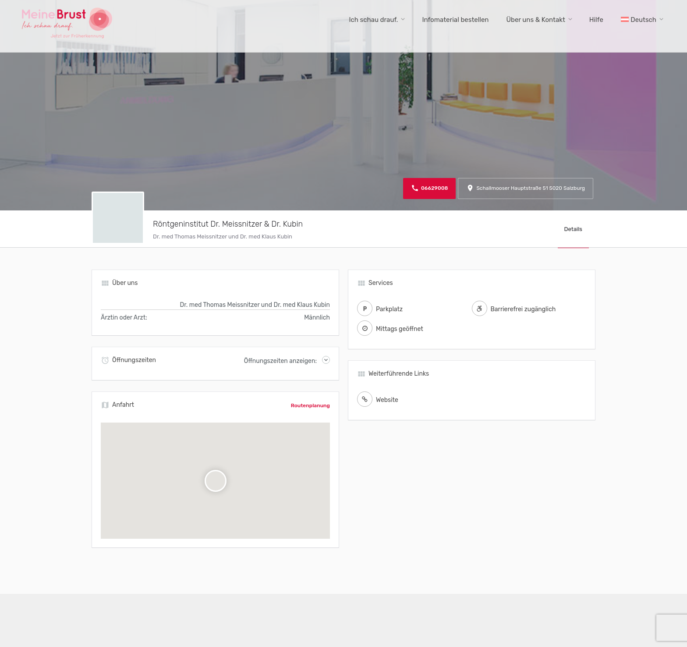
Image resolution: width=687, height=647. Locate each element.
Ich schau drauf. (373, 20)
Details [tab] (573, 229)
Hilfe (596, 20)
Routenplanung (310, 405)
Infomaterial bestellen (455, 20)
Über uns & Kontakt (535, 20)
